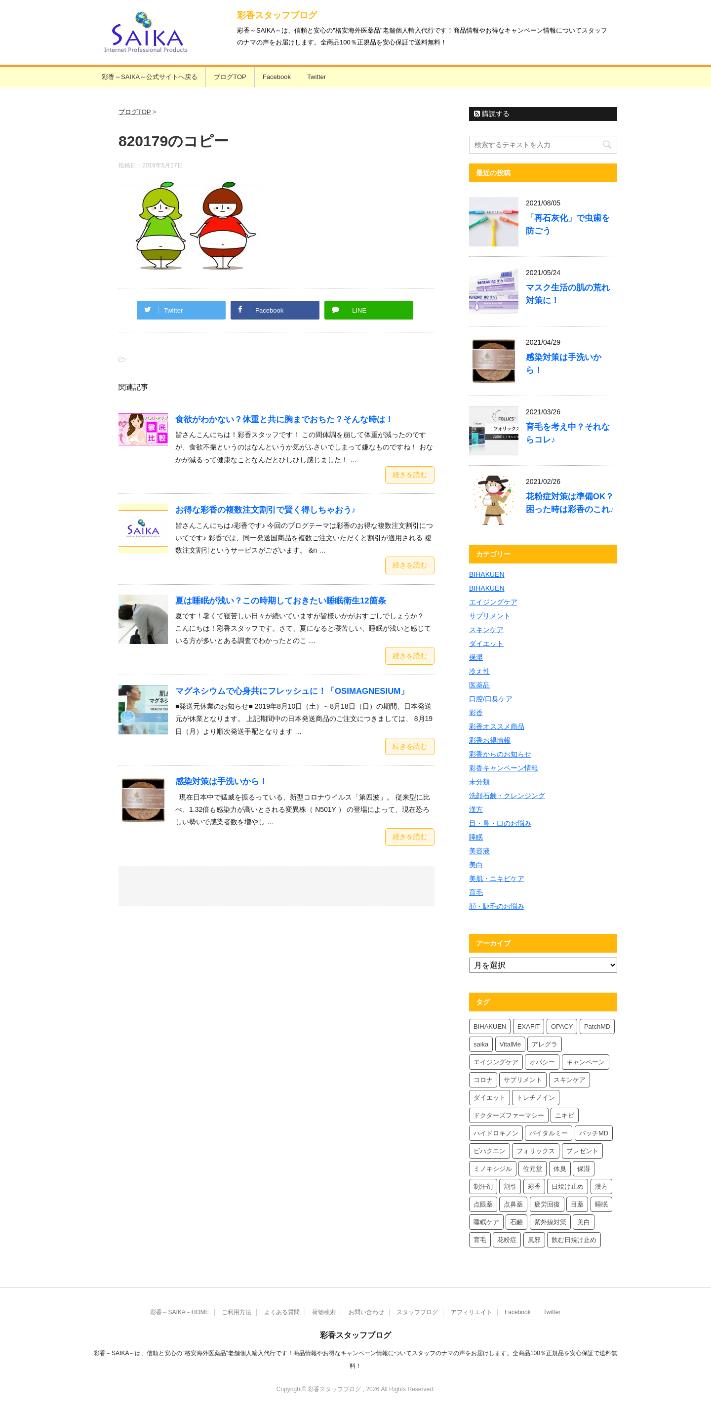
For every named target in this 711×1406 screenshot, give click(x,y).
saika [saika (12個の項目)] (481, 1044)
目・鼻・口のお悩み (500, 823)
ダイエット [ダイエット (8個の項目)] (490, 1097)
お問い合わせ (366, 1312)
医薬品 (479, 685)
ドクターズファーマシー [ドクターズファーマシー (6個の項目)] (509, 1115)
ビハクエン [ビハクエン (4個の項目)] (490, 1151)
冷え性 (479, 671)
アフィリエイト (471, 1312)
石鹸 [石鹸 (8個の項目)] (516, 1222)
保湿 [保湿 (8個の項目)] (583, 1168)
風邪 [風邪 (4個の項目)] (534, 1240)
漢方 (476, 809)
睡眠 (476, 837)
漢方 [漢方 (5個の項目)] (601, 1186)
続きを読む (410, 475)
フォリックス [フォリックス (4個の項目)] (535, 1151)
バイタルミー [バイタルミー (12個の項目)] (548, 1133)
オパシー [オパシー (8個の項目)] (542, 1062)
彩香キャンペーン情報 (503, 768)
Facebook (277, 76)
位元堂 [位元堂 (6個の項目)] (532, 1168)
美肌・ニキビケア (496, 879)
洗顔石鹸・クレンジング (507, 796)
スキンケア (486, 630)
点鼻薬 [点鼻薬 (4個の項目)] (513, 1204)
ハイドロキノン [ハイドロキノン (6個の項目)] (496, 1133)
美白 (476, 865)
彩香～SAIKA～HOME (179, 1312)
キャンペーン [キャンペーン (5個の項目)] (585, 1062)
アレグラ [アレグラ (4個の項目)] (544, 1044)
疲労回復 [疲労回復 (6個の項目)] (547, 1204)
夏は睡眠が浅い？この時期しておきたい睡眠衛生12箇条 (280, 600)
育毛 (476, 892)
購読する (492, 114)
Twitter (316, 76)
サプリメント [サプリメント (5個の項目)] (523, 1080)
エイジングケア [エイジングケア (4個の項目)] (496, 1062)
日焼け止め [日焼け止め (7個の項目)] (568, 1186)
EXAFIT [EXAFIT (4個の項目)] (528, 1026)
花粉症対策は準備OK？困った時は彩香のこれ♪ (570, 503)
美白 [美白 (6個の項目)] (583, 1222)
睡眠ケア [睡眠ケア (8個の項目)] (486, 1222)
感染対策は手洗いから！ (221, 781)
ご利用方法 (236, 1312)
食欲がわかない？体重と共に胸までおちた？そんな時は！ (284, 419)
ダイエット (486, 643)
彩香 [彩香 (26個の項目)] (534, 1186)
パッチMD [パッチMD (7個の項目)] (593, 1133)
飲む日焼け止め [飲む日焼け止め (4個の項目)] (574, 1240)
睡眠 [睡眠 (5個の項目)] (601, 1204)
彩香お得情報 (490, 740)
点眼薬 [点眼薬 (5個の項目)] (483, 1204)
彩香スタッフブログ (277, 15)
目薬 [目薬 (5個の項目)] (577, 1204)
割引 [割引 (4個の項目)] (510, 1186)
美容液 (479, 851)
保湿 (476, 657)
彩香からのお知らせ (500, 754)
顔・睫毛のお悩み (496, 906)
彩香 (476, 713)
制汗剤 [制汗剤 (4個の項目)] (483, 1186)
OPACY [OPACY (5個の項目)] (562, 1026)
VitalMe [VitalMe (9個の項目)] (510, 1044)
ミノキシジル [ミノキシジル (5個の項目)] (493, 1168)
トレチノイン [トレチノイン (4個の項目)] (535, 1097)
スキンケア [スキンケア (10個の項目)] (569, 1080)
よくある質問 (282, 1312)
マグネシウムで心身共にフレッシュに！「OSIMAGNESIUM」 (292, 691)
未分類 (479, 782)
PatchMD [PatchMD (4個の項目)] (597, 1026)
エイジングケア (493, 602)
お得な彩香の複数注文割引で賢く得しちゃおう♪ (265, 510)
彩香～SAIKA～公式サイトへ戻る (150, 76)
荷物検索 (324, 1312)
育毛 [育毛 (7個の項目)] (480, 1240)
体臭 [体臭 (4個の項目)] (559, 1168)
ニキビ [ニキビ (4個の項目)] (564, 1115)
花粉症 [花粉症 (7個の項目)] (506, 1240)
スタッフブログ (417, 1312)
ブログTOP (230, 76)
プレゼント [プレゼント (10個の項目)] (582, 1151)
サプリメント (490, 616)
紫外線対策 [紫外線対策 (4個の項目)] (550, 1222)
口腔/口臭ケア (491, 699)
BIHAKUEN (487, 574)
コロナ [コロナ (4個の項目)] (483, 1080)
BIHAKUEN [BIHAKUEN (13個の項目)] (490, 1026)
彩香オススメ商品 (496, 726)
